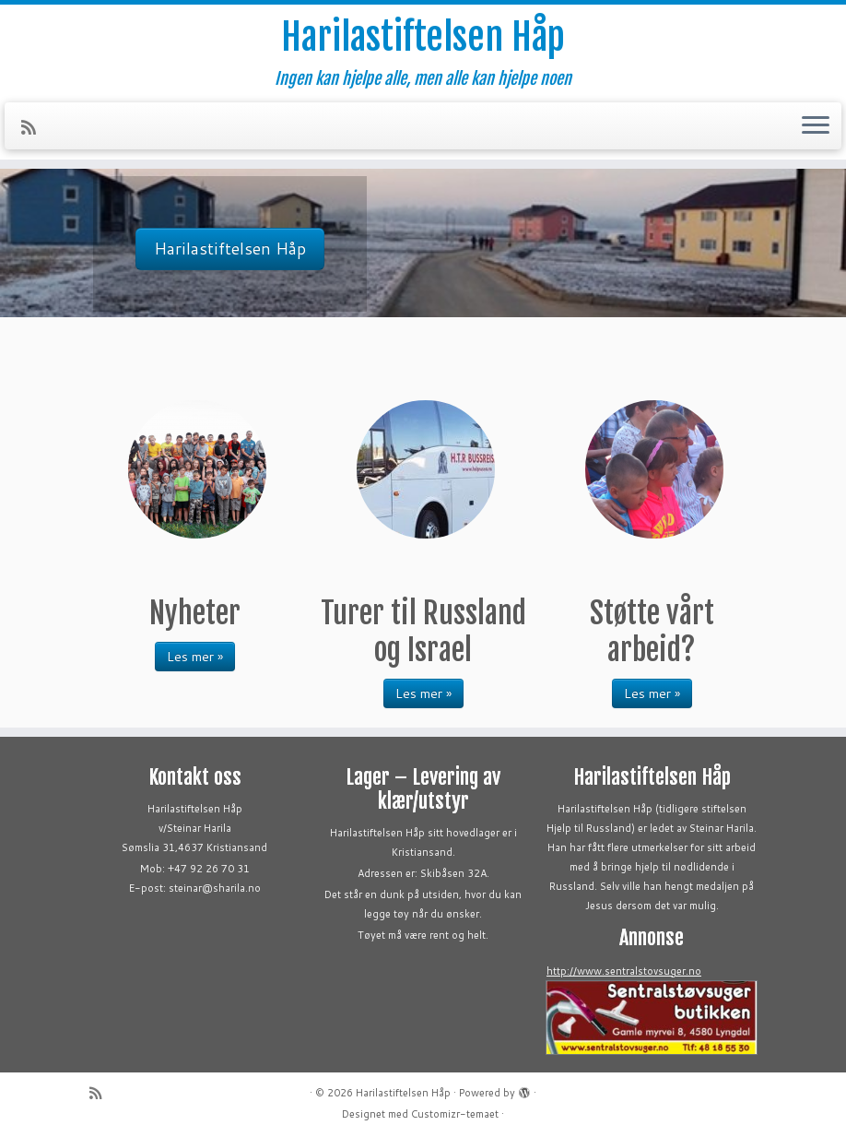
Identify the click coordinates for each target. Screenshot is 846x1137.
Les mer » (195, 656)
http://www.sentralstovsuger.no (623, 971)
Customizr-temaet (455, 1114)
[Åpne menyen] (815, 126)
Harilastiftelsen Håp (423, 37)
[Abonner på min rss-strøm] (34, 127)
